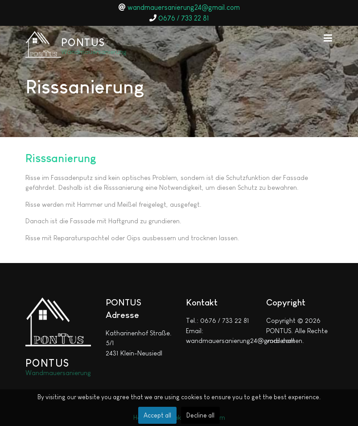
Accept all (157, 415)
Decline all (200, 415)
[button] (328, 37)
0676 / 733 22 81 (183, 18)
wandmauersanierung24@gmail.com (184, 7)
